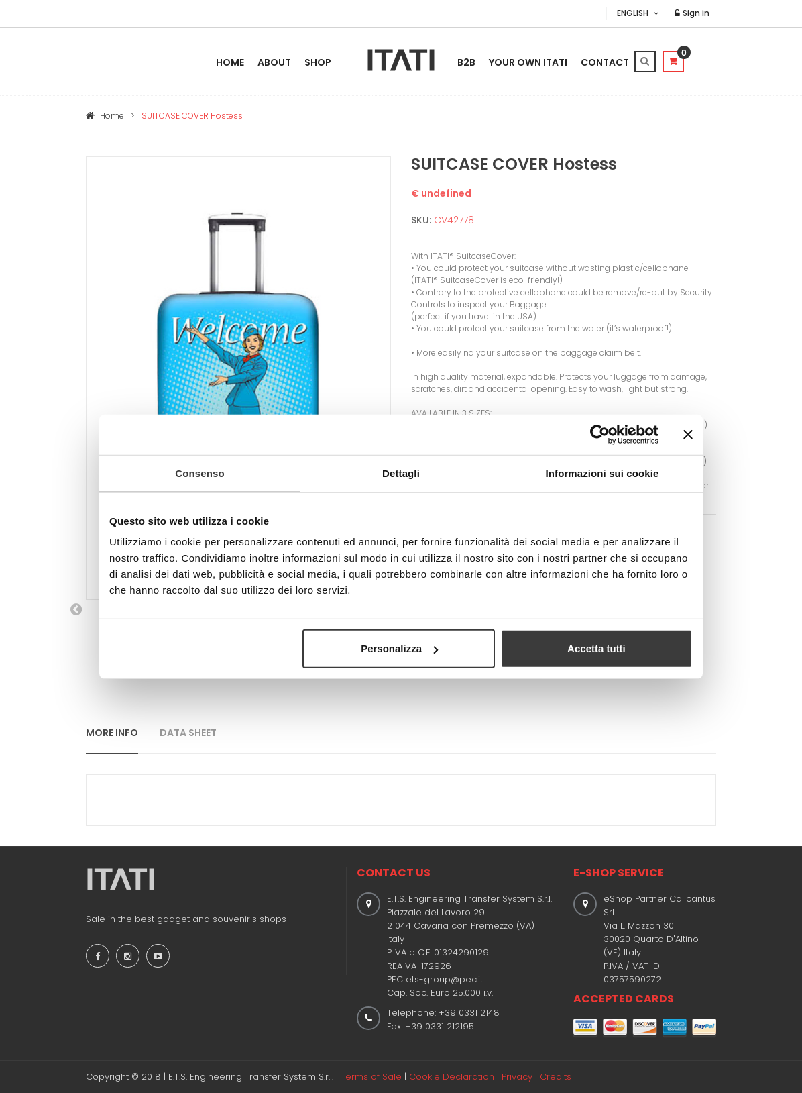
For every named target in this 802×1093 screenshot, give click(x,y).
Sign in (692, 13)
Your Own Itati (528, 62)
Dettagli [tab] (401, 472)
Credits (555, 1076)
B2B (466, 62)
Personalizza (399, 648)
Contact (605, 62)
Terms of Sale (371, 1076)
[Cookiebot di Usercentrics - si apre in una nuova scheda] (599, 434)
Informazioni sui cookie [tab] (602, 472)
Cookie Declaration (451, 1076)
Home (230, 62)
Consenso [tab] (199, 472)
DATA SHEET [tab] (188, 732)
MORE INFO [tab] (112, 732)
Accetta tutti (596, 648)
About (274, 62)
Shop (317, 62)
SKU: (421, 220)
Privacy (517, 1076)
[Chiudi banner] (688, 434)
